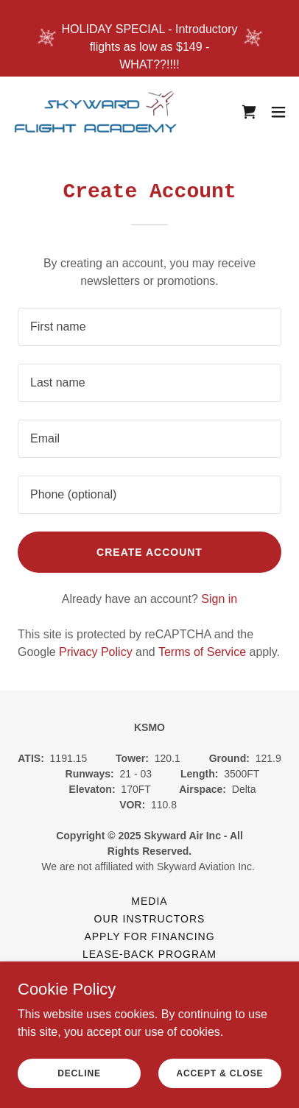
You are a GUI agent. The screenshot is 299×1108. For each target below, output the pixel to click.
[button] (278, 112)
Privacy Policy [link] (96, 652)
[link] (94, 111)
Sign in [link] (219, 599)
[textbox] (149, 327)
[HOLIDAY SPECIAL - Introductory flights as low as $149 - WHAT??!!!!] (149, 38)
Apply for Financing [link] (149, 936)
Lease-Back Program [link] (149, 954)
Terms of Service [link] (202, 652)
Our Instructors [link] (149, 919)
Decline (79, 1073)
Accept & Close (220, 1073)
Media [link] (149, 901)
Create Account (149, 552)
